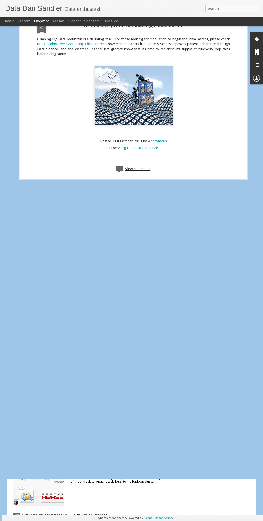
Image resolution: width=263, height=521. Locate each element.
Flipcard (24, 21)
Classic (8, 21)
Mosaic (58, 21)
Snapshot (91, 21)
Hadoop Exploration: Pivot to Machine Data (119, 457)
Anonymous (157, 102)
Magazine (42, 21)
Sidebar (74, 21)
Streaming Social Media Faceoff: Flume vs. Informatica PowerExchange (119, 400)
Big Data (128, 108)
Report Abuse (163, 517)
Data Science (147, 108)
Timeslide (110, 21)
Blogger (148, 517)
